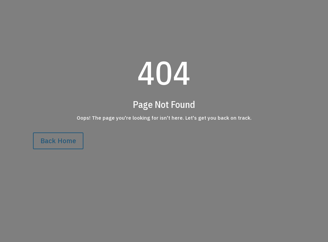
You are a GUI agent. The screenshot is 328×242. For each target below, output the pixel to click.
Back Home (58, 140)
